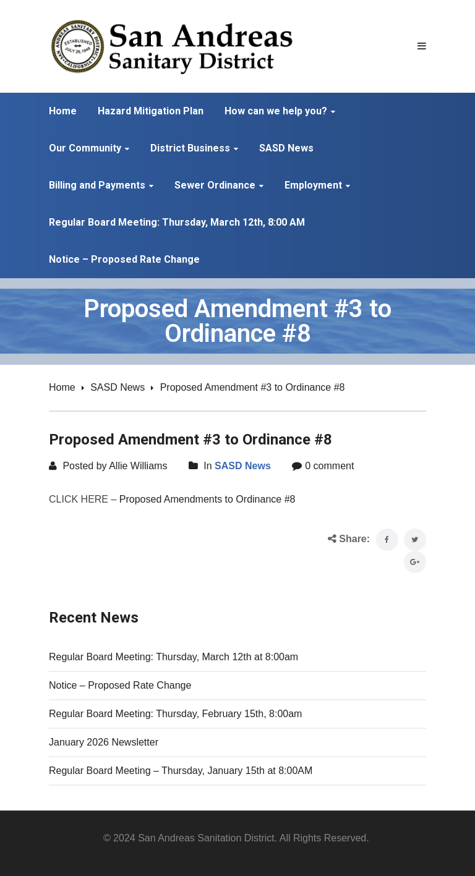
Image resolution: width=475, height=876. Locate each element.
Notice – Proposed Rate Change (120, 685)
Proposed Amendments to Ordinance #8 (207, 499)
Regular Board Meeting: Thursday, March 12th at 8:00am (173, 657)
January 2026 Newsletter (103, 742)
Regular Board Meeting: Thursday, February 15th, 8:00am (175, 713)
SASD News (117, 387)
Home (62, 387)
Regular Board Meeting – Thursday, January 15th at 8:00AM (180, 770)
